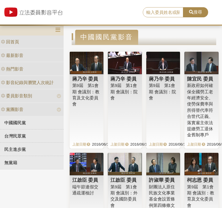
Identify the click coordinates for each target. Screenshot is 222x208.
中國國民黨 (15, 122)
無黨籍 (10, 162)
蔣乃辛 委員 (85, 78)
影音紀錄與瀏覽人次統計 (27, 82)
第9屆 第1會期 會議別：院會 (124, 91)
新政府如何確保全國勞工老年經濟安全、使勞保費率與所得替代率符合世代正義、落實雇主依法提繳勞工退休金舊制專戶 (200, 110)
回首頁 (10, 41)
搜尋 (195, 12)
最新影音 (12, 55)
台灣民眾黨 (15, 135)
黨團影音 (12, 109)
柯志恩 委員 (200, 180)
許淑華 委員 (162, 180)
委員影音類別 (16, 95)
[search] (163, 12)
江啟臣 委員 (85, 180)
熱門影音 (12, 68)
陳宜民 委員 (200, 78)
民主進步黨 (15, 149)
